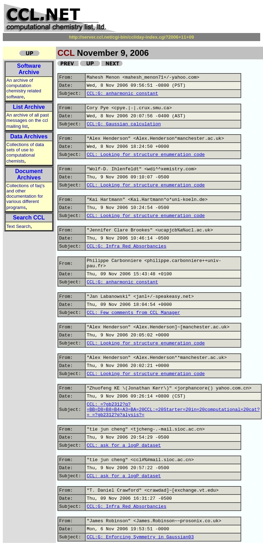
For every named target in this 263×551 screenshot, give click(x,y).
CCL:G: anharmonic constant (122, 93)
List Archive (29, 107)
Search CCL (29, 218)
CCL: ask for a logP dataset (124, 445)
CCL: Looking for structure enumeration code (146, 154)
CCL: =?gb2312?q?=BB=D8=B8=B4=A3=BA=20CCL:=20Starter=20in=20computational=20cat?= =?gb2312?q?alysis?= (173, 410)
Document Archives (29, 174)
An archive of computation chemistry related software (23, 88)
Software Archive (29, 69)
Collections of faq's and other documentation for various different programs (25, 196)
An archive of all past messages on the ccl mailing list (27, 120)
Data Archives (29, 136)
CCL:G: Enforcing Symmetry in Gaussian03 (140, 537)
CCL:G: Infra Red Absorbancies (126, 246)
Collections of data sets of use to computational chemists (25, 153)
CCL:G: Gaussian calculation (124, 124)
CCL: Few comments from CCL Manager (133, 312)
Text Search (18, 226)
